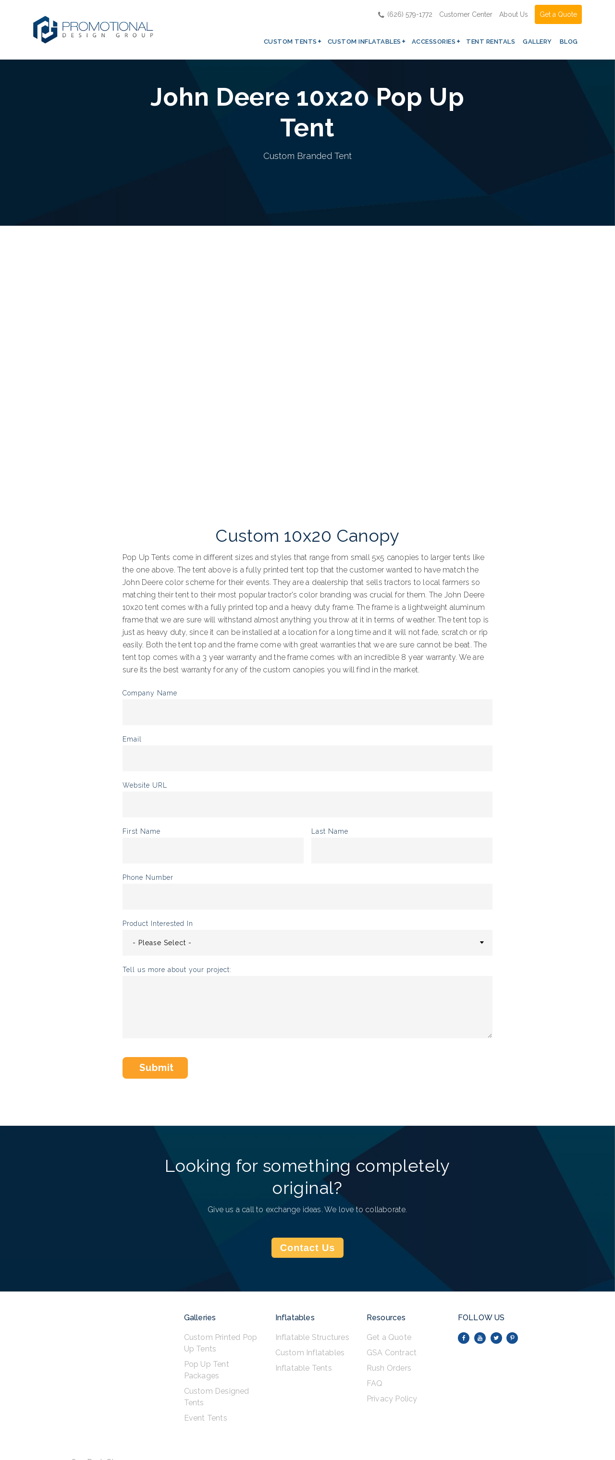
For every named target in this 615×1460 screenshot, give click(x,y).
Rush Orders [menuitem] (389, 1368)
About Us (513, 14)
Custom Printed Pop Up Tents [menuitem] (221, 1343)
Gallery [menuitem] (537, 41)
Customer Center (465, 14)
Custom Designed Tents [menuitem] (216, 1397)
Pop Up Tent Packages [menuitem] (206, 1370)
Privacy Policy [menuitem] (392, 1398)
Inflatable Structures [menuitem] (312, 1337)
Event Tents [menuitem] (205, 1418)
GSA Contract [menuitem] (392, 1352)
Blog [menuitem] (569, 41)
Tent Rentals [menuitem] (490, 41)
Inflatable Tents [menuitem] (303, 1368)
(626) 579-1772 (405, 14)
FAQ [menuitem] (375, 1383)
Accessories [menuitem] (434, 41)
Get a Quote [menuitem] (389, 1337)
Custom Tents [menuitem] (290, 41)
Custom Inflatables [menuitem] (364, 41)
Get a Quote (558, 14)
